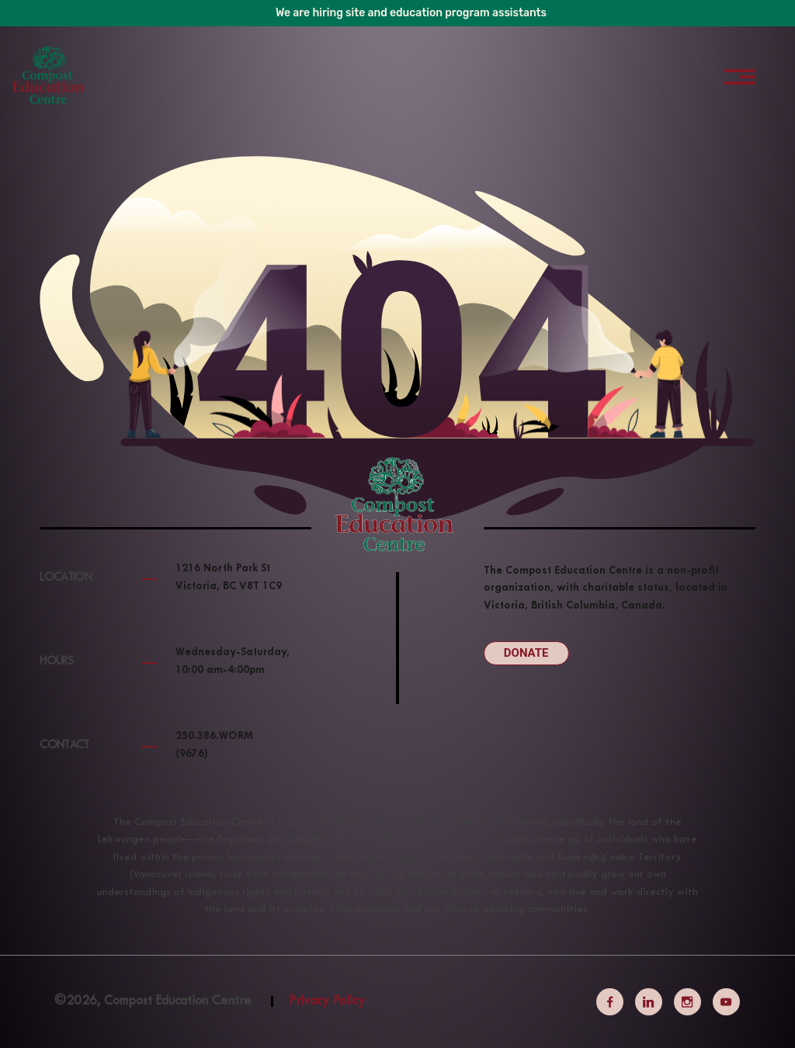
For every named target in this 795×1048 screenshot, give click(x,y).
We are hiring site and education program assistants (411, 12)
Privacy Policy (327, 1001)
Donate (526, 653)
